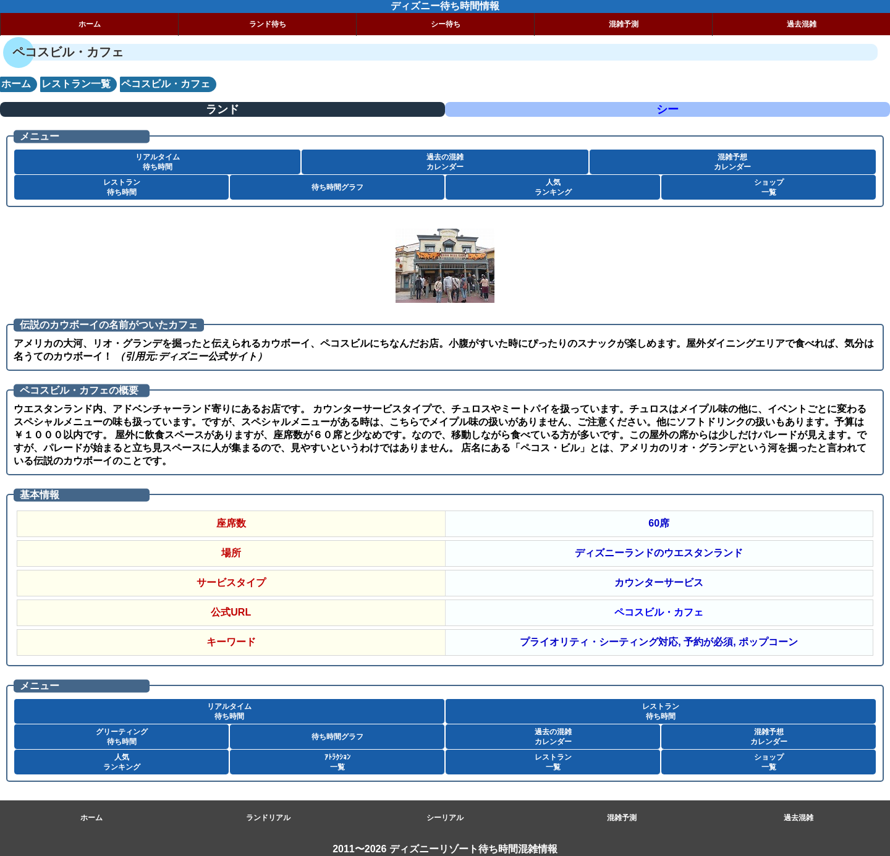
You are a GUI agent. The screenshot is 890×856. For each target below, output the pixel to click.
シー (667, 109)
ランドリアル (268, 817)
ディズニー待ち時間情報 (445, 6)
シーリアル (445, 817)
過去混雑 (801, 24)
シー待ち (445, 24)
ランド (222, 109)
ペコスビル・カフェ (658, 612)
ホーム (89, 24)
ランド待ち (267, 24)
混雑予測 (623, 24)
